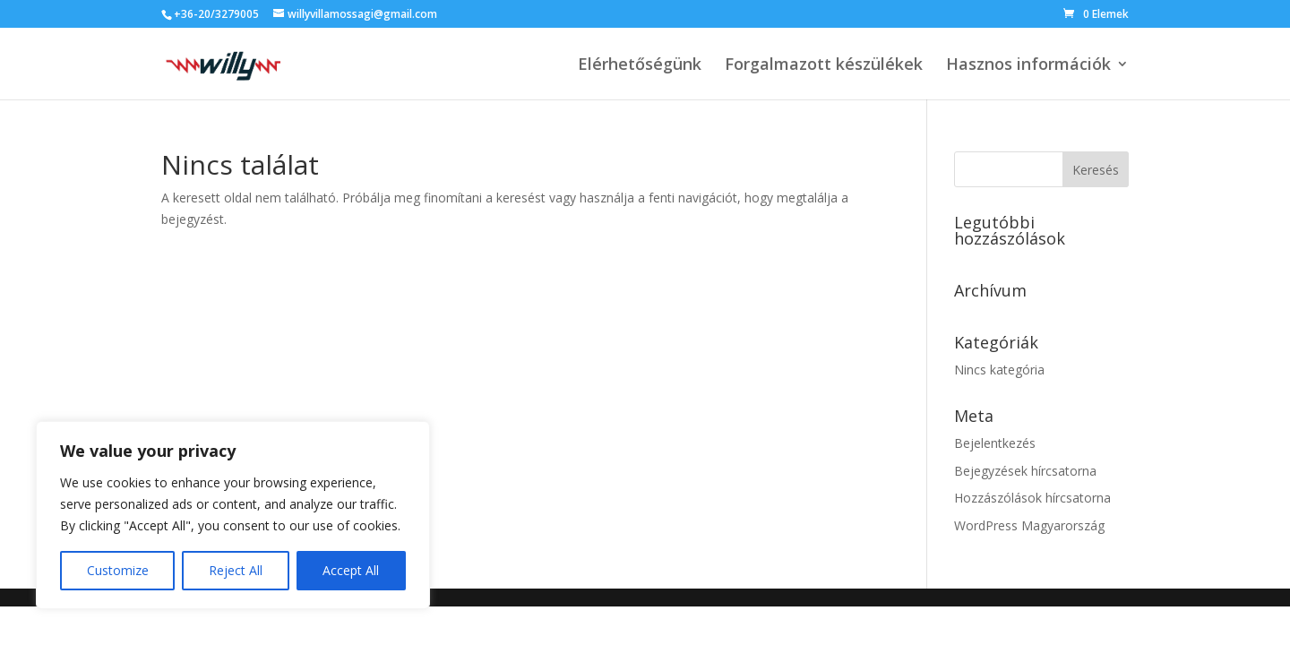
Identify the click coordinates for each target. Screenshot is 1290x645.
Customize (118, 570)
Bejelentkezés (995, 443)
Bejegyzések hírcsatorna (1025, 470)
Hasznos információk (1028, 65)
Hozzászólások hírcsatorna (1032, 497)
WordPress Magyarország (1029, 525)
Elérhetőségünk (639, 65)
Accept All (350, 570)
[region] (233, 515)
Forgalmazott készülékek (824, 65)
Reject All (235, 570)
